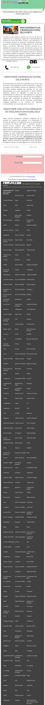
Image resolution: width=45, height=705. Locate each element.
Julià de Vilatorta (7, 561)
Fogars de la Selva (31, 596)
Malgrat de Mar (31, 680)
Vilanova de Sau (19, 418)
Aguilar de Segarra (31, 190)
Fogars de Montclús (20, 596)
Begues (29, 259)
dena (4, 339)
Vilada (16, 403)
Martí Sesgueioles (19, 250)
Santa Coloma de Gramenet (7, 369)
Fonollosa (17, 472)
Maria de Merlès (31, 284)
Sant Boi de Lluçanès (18, 463)
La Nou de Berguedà (8, 542)
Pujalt (16, 200)
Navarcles (29, 200)
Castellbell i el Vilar (32, 467)
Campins (29, 616)
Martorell (29, 413)
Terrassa (17, 542)
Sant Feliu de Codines (30, 221)
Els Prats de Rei (31, 626)
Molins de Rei (18, 443)
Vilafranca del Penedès (7, 255)
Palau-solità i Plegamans (18, 216)
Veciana (29, 695)
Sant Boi (29, 462)
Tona (4, 502)
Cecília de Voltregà (32, 477)
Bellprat (17, 190)
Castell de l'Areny (8, 660)
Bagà (4, 527)
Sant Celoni (18, 586)
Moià (16, 651)
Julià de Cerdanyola (20, 502)
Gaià (4, 616)
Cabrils (17, 527)
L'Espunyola (6, 378)
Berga (16, 329)
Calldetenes (30, 621)
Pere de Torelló (7, 433)
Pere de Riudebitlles (20, 279)
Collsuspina (30, 269)
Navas (5, 215)
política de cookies (16, 2)
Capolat (5, 571)
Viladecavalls (30, 482)
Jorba (4, 631)
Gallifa (5, 264)
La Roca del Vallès (20, 581)
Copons (17, 269)
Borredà (17, 408)
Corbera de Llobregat (6, 270)
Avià (28, 408)
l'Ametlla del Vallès (20, 378)
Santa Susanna (19, 264)
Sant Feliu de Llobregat (18, 305)
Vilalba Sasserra (19, 695)
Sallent (5, 225)
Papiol (16, 646)
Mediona (29, 319)
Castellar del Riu (19, 517)
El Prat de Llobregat (20, 294)
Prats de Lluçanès (19, 235)
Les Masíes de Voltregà (7, 577)
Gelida (28, 210)
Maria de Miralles (19, 284)
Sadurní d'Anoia (19, 477)
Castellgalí (29, 651)
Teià (28, 542)
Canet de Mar (6, 512)
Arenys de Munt (19, 324)
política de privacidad (31, 176)
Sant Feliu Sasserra (8, 279)
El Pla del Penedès (20, 289)
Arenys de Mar (30, 324)
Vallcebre (5, 363)
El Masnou (29, 289)
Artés (4, 413)
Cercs (28, 547)
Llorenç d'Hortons (8, 200)
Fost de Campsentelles (7, 438)
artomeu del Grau (7, 467)
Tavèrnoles (29, 591)
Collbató (17, 413)
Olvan (16, 255)
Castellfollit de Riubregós (19, 656)
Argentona (6, 324)
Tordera (29, 586)
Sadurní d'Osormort (32, 566)
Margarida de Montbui (18, 636)
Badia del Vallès (7, 626)
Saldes (28, 373)
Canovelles (30, 507)
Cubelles (29, 358)
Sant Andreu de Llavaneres (30, 532)
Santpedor (17, 210)
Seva (16, 690)
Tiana (28, 527)
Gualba (29, 388)
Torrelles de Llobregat (6, 612)
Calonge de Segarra (8, 621)
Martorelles (18, 368)
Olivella (5, 259)
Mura (4, 205)
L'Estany (29, 670)
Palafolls (29, 215)
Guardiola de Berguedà (18, 389)
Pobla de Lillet (19, 398)
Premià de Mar (31, 279)
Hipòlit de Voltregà (20, 274)
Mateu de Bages (7, 250)
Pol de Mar (30, 240)
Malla (4, 665)
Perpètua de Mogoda (32, 264)
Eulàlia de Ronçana (32, 304)
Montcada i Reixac (20, 245)
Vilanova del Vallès (8, 537)
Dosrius (29, 344)
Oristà (4, 695)
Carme (16, 334)
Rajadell (5, 685)
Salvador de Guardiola (29, 513)
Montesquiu (18, 665)
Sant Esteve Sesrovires (6, 300)
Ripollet (5, 210)
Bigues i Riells (7, 329)
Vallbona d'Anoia (19, 358)
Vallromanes (6, 700)
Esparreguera (6, 274)
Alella (28, 230)
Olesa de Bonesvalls (32, 354)
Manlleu (29, 299)
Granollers (6, 393)
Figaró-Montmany (20, 601)
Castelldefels (18, 339)
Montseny (17, 497)
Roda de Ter (30, 205)
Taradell (5, 596)
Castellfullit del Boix (8, 655)
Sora (16, 319)
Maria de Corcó (19, 393)
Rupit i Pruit (18, 314)
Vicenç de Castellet (20, 512)
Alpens (17, 230)
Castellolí (29, 641)
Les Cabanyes (7, 581)
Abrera (5, 591)
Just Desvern (6, 304)
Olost (28, 255)
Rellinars (17, 220)
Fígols (5, 601)
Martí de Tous (7, 641)
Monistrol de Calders (20, 453)
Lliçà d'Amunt (30, 428)
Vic (28, 403)
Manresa (17, 448)
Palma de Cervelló (31, 646)
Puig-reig (17, 660)
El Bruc (17, 344)
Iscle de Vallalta (7, 314)
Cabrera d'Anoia (19, 423)
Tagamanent (6, 408)
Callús (16, 621)
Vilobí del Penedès (8, 428)
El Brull (17, 606)
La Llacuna (30, 606)
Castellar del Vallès (8, 443)
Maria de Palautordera (6, 344)
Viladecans (6, 487)
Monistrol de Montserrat (6, 453)
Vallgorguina (18, 309)
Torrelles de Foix (19, 195)
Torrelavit (17, 482)
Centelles (5, 552)
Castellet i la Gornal (32, 655)
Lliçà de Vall (18, 428)
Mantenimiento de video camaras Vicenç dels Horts (32, 701)
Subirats (17, 373)
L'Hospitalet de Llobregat (19, 671)
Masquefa (17, 522)
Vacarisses (29, 368)
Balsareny (6, 309)
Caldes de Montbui (32, 274)
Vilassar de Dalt (19, 626)
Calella (28, 443)
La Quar (29, 581)
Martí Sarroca (30, 636)
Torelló (29, 314)
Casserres (5, 334)
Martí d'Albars (19, 240)
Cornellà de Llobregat (6, 320)
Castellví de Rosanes (20, 552)
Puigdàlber (6, 646)
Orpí (28, 690)
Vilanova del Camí (8, 482)
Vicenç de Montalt (31, 457)
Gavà (4, 354)
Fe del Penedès (7, 547)
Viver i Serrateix (31, 423)
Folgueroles (30, 472)
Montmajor (30, 631)
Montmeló (29, 383)
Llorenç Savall (30, 195)
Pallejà (5, 651)
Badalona (17, 487)
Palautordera (18, 299)
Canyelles (6, 507)
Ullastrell (17, 556)
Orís (16, 680)
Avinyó (5, 492)
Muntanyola (6, 497)
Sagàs (28, 675)
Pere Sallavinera (31, 309)
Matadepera (6, 522)
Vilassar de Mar (31, 497)
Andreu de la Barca (32, 225)
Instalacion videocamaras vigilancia (11, 147)
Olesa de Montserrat (20, 354)
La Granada (30, 665)
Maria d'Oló (30, 556)
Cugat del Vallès (7, 477)
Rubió (4, 448)
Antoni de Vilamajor (20, 532)
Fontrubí (17, 616)
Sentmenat (29, 611)
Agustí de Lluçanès (8, 230)
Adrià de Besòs (31, 522)
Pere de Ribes (30, 561)
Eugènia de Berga (31, 363)
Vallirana (17, 700)
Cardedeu (17, 561)
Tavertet (17, 591)
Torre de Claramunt (8, 245)
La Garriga (6, 670)
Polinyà (5, 398)
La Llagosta (18, 433)
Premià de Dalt (19, 685)
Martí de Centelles (20, 641)
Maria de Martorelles (32, 339)
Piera (4, 349)
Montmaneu (18, 631)
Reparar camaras (33, 147)
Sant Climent (6, 586)
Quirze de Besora (19, 457)
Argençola (6, 675)
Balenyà (29, 294)
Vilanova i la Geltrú (32, 393)
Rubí (16, 205)
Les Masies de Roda (20, 576)
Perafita (17, 349)
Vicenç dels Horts (8, 566)
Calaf (16, 467)
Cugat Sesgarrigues (20, 537)
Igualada (29, 245)
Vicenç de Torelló (19, 566)
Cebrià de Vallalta (8, 462)
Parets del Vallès (31, 349)
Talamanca (6, 388)
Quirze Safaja (18, 438)
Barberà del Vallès (8, 358)
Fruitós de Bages (31, 433)
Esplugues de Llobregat (30, 602)
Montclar (17, 259)
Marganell (6, 418)
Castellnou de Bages (20, 675)
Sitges (4, 690)
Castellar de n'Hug (31, 517)
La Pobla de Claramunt (29, 537)
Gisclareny (6, 472)
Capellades (18, 571)
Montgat (5, 636)
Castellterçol (6, 556)
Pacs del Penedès (7, 220)
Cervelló (29, 378)
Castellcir (17, 547)
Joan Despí (29, 502)
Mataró (17, 225)
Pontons (29, 235)
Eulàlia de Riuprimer (20, 363)
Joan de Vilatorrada (32, 418)
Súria (4, 373)
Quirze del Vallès (31, 438)
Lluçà (4, 680)
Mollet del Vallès (7, 284)
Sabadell (29, 448)
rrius (28, 660)
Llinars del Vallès (31, 571)
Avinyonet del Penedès (30, 488)
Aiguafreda (6, 235)
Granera (5, 457)
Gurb (28, 453)
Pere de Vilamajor (8, 517)
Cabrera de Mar (31, 250)
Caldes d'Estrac (19, 492)
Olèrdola (29, 334)
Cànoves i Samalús (20, 507)
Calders (29, 492)
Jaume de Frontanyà (8, 423)
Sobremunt (29, 685)
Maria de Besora (19, 611)
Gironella (5, 606)
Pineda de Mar (30, 398)
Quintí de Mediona (8, 532)
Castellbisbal (6, 403)
